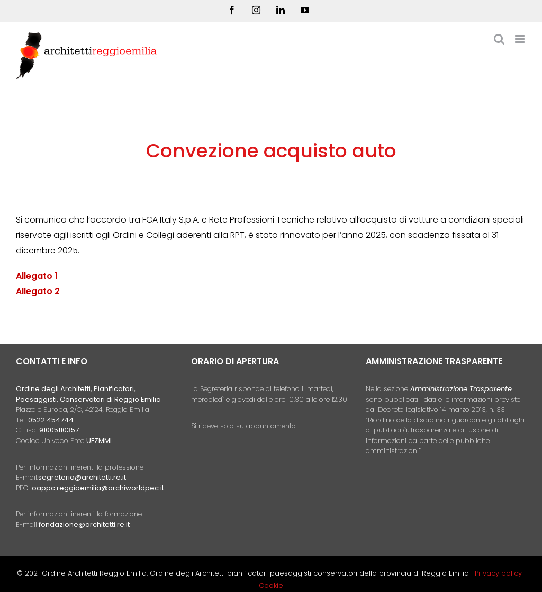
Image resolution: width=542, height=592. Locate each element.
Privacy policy (499, 573)
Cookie (271, 585)
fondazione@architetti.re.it (84, 524)
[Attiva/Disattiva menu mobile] (520, 39)
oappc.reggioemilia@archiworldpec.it (98, 488)
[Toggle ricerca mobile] (499, 39)
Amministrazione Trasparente (461, 389)
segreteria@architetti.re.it (82, 477)
